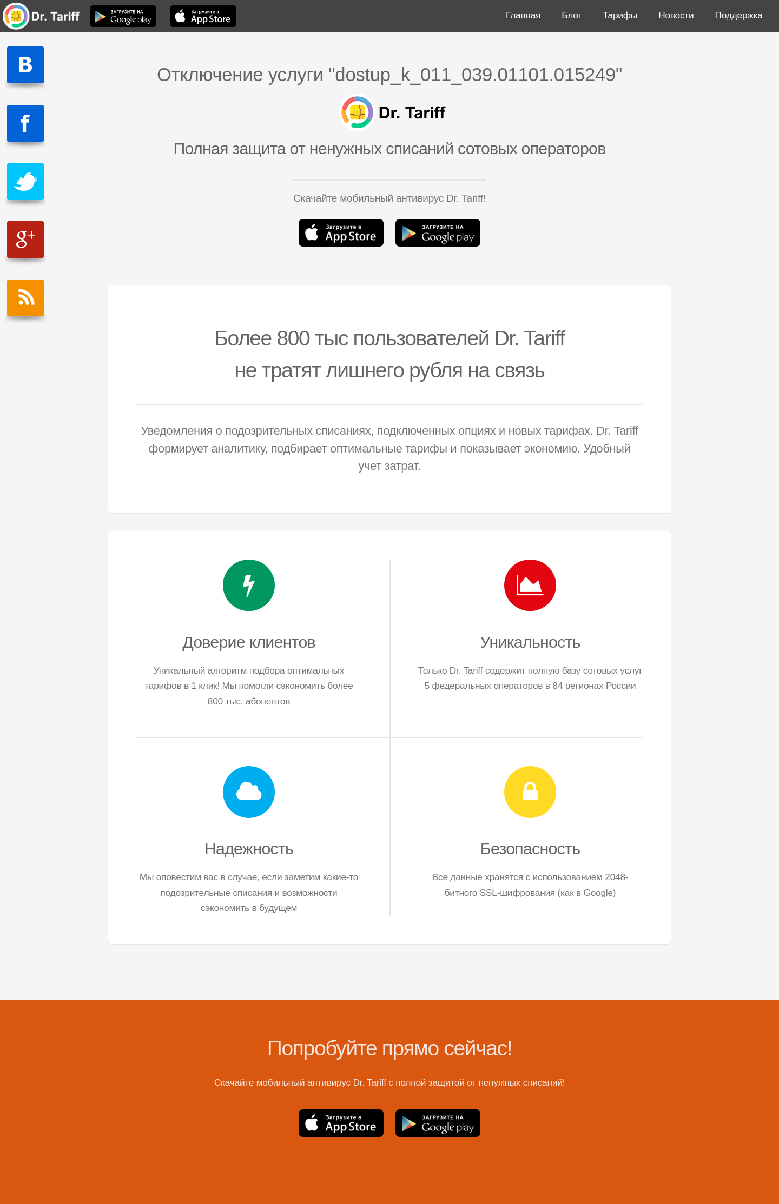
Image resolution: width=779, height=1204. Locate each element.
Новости (676, 15)
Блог (571, 15)
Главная (523, 15)
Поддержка (739, 15)
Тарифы (620, 15)
